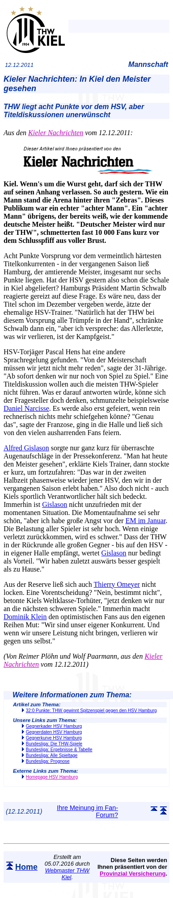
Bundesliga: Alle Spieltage (52, 755)
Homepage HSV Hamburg (52, 777)
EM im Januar (146, 520)
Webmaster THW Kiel (67, 873)
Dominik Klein (25, 617)
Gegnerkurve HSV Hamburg (54, 737)
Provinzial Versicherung (132, 873)
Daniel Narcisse (26, 408)
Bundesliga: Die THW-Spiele (54, 743)
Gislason (54, 504)
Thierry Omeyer (116, 584)
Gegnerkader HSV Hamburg (54, 726)
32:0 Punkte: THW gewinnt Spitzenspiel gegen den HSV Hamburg (91, 710)
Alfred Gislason (26, 448)
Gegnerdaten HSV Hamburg (54, 732)
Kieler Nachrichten (55, 132)
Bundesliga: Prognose (48, 761)
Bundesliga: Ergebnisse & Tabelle (59, 749)
